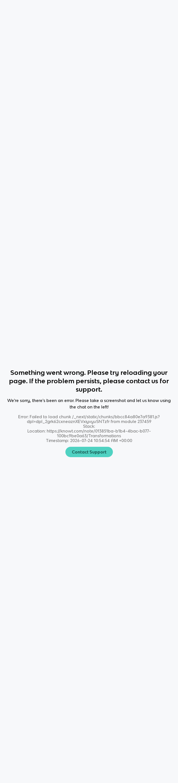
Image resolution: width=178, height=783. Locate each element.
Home (9, 8)
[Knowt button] (133, 8)
